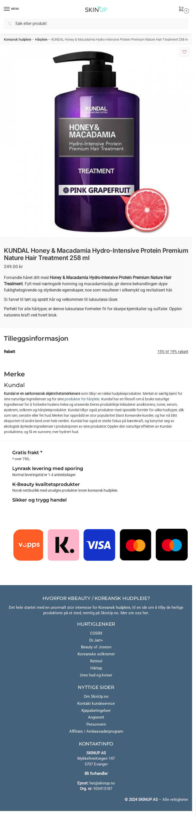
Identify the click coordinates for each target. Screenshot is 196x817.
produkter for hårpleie (82, 399)
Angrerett (96, 717)
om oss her (138, 613)
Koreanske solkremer (96, 654)
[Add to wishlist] (184, 52)
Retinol (96, 661)
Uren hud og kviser (96, 675)
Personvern (96, 724)
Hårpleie (41, 39)
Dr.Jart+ (96, 640)
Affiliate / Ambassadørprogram (96, 731)
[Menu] (12, 9)
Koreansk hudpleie (17, 39)
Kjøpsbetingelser (96, 710)
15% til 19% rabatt (172, 352)
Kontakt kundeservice (96, 703)
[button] (182, 9)
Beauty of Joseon (96, 647)
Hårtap (96, 668)
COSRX (96, 633)
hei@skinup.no (102, 783)
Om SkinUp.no (96, 696)
